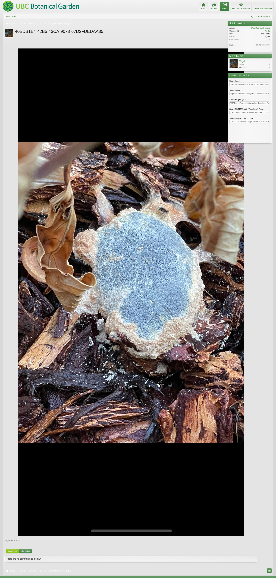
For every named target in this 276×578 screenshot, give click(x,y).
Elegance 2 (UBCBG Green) (16, 569)
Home (261, 569)
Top (266, 569)
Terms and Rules (265, 573)
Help (255, 569)
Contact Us (245, 569)
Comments (12, 541)
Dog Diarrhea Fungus (260, 28)
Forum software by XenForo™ (28, 573)
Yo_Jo (7, 530)
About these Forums (263, 8)
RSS (271, 569)
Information (25, 541)
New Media (11, 16)
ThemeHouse (44, 575)
